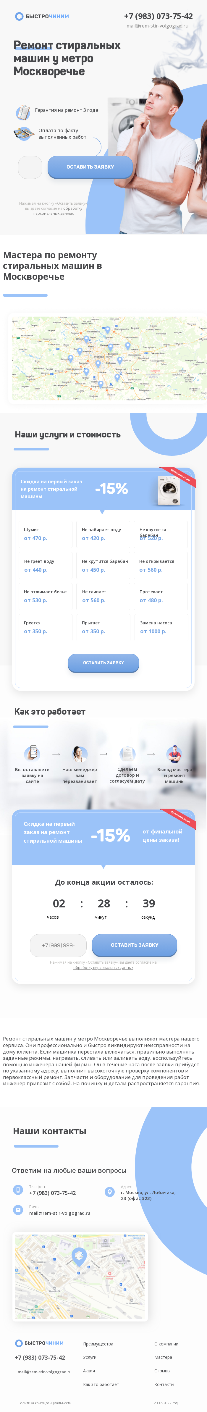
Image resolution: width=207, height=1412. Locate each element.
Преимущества (98, 1344)
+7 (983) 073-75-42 (158, 15)
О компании (166, 1344)
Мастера (163, 1357)
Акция (89, 1371)
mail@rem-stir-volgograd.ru (157, 25)
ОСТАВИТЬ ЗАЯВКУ (90, 167)
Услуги (89, 1357)
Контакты (164, 1384)
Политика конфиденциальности (45, 1402)
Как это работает (101, 1384)
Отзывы (162, 1371)
